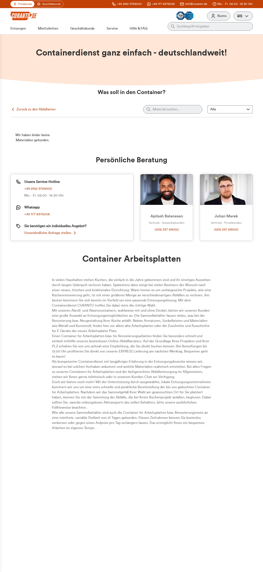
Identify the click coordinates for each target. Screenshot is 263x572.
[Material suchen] (172, 109)
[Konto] (218, 15)
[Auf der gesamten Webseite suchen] (213, 26)
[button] (243, 15)
